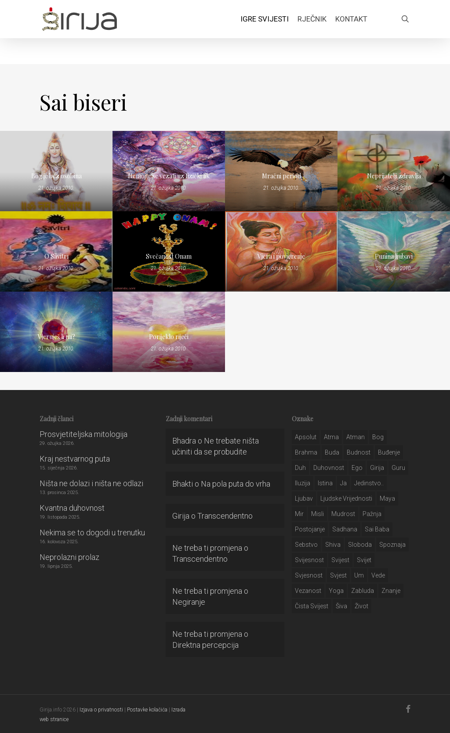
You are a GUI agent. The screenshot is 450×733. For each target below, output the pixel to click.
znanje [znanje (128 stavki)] (390, 590)
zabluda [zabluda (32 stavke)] (362, 590)
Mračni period (281, 176)
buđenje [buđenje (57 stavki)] (389, 452)
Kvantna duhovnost (72, 508)
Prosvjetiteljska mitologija (83, 434)
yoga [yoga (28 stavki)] (336, 590)
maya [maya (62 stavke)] (387, 498)
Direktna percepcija (205, 645)
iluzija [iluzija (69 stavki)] (302, 483)
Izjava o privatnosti (101, 710)
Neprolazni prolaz (69, 557)
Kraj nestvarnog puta (75, 458)
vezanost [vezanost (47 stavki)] (308, 590)
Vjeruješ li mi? (56, 336)
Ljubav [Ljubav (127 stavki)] (304, 498)
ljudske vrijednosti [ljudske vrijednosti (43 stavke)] (346, 498)
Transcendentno (225, 515)
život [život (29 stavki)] (361, 606)
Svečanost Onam (169, 256)
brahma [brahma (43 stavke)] (306, 452)
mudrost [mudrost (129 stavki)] (343, 513)
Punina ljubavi (394, 256)
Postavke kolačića (147, 710)
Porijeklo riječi (169, 336)
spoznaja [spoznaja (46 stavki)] (392, 544)
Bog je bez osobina (56, 176)
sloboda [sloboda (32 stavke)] (360, 544)
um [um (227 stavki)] (359, 575)
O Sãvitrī (56, 256)
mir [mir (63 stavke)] (299, 513)
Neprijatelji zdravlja (394, 176)
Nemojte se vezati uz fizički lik (169, 176)
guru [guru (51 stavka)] (398, 467)
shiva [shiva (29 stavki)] (333, 544)
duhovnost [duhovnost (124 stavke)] (328, 467)
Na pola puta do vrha (235, 483)
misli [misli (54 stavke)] (317, 513)
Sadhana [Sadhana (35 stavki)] (344, 529)
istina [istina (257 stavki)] (325, 483)
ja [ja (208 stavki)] (343, 483)
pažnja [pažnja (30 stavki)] (372, 513)
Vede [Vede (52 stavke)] (378, 575)
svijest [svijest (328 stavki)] (340, 559)
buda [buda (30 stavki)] (332, 452)
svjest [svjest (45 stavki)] (338, 575)
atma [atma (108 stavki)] (331, 437)
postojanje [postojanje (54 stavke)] (310, 529)
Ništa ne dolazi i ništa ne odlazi (91, 483)
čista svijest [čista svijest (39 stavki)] (311, 606)
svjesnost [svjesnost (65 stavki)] (309, 575)
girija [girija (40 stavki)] (377, 467)
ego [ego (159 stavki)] (357, 467)
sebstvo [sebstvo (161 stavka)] (306, 544)
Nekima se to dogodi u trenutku (92, 532)
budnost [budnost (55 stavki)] (358, 452)
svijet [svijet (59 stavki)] (364, 559)
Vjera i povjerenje (281, 256)
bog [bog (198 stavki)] (378, 437)
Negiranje (188, 602)
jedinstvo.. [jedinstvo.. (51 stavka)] (369, 483)
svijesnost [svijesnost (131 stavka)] (309, 559)
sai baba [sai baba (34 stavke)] (377, 529)
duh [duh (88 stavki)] (300, 467)
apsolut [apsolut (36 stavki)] (305, 437)
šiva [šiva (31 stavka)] (341, 606)
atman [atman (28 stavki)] (355, 437)
